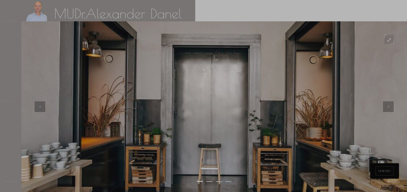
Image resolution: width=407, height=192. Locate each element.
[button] (200, 181)
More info (384, 171)
